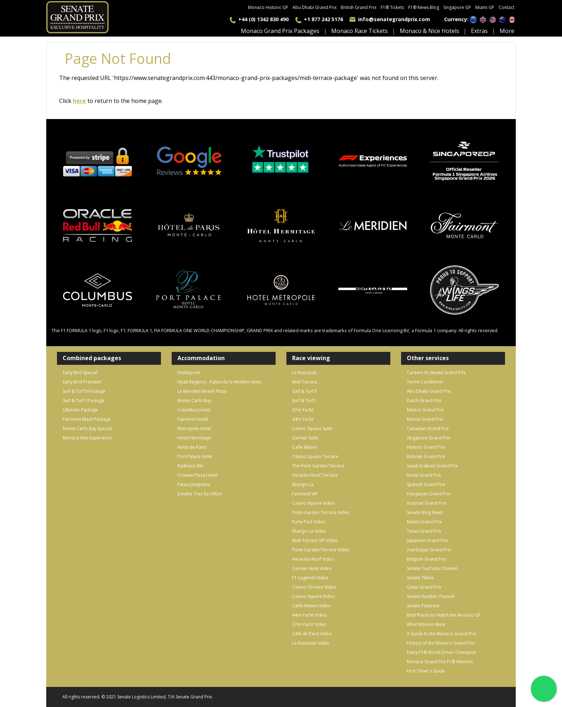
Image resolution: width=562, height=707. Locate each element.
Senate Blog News (425, 512)
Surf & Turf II (304, 391)
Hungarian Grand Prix (429, 494)
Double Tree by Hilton (199, 494)
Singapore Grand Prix (428, 438)
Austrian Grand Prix (426, 503)
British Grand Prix (358, 7)
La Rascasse (304, 372)
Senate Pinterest (423, 606)
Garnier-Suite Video (312, 568)
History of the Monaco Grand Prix (441, 643)
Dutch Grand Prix (424, 400)
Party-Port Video (308, 522)
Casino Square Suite (312, 428)
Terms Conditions (425, 382)
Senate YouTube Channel (432, 568)
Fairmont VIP (305, 494)
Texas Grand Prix (424, 531)
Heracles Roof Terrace (315, 475)
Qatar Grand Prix (424, 587)
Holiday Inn (188, 372)
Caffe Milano (305, 447)
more (507, 31)
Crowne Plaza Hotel (197, 475)
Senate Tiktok (420, 578)
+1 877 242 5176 (323, 19)
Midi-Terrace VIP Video (315, 540)
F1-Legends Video (310, 578)
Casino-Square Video (313, 596)
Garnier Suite (305, 438)
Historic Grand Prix (426, 447)
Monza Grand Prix (425, 419)
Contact (506, 7)
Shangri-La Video (309, 531)
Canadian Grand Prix (428, 428)
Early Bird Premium (82, 382)
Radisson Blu (190, 466)
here (79, 101)
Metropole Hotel (194, 428)
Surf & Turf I (304, 400)
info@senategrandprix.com (394, 19)
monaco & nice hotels (429, 31)
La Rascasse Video (310, 643)
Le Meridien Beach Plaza (202, 391)
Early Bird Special (80, 372)
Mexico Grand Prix (425, 410)
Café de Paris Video (312, 634)
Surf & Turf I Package (83, 400)
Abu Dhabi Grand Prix (314, 7)
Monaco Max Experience (87, 438)
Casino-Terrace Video (314, 587)
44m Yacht (302, 419)
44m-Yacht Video (309, 615)
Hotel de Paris (191, 447)
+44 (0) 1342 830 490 (263, 19)
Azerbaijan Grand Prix (429, 550)
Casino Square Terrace (315, 456)
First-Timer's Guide (426, 671)
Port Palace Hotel (195, 456)
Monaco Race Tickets (359, 31)
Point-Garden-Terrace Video (320, 512)
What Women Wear (426, 624)
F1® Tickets (392, 7)
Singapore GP (457, 7)
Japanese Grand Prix (427, 540)
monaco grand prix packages (280, 31)
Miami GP (484, 7)
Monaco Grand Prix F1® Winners (440, 662)
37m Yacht (302, 410)
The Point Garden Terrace (318, 466)
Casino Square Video (313, 503)
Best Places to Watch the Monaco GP (444, 615)
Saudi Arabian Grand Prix (432, 466)
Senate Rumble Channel (430, 596)
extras (479, 31)
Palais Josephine (193, 484)
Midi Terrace (305, 382)
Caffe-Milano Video (311, 606)
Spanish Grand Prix (426, 484)
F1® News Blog (423, 7)
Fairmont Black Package (87, 419)
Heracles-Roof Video (313, 559)
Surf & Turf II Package (84, 391)
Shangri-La (302, 484)
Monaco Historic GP (268, 7)
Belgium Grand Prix (426, 559)
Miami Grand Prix (424, 522)
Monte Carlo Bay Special (87, 428)
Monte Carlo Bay (194, 400)
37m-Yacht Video (309, 624)
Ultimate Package (80, 410)
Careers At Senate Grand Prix (436, 372)
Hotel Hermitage (194, 438)
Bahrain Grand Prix (426, 456)
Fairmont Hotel (192, 419)
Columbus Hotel (193, 410)
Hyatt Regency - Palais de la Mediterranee (219, 382)
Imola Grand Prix (424, 475)
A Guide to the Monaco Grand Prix (441, 634)
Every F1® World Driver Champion (441, 652)
